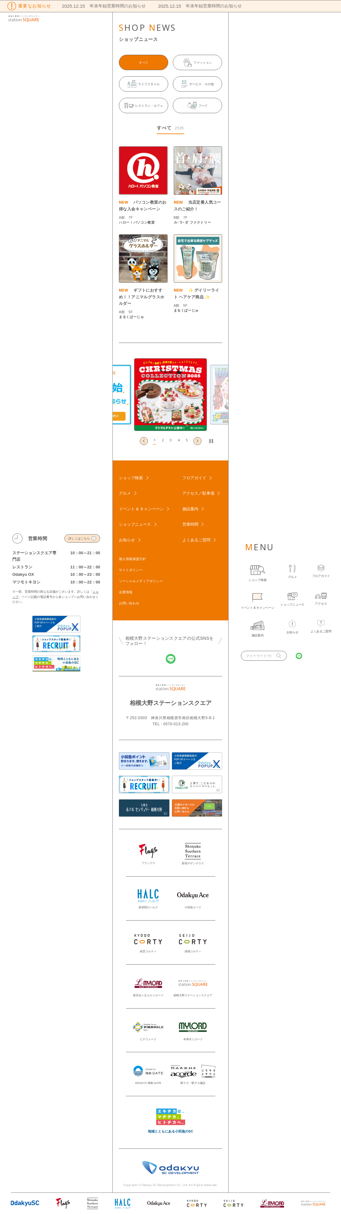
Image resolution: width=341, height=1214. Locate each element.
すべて (143, 62)
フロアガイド (194, 478)
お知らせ (127, 540)
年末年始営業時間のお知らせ (112, 5)
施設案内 (190, 509)
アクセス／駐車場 (198, 493)
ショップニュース (135, 524)
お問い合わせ (129, 603)
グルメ (125, 493)
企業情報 (125, 592)
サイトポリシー (131, 570)
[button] (155, 441)
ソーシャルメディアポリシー (141, 581)
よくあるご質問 (196, 540)
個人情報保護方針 (132, 559)
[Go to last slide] (144, 441)
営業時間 (190, 524)
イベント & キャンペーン (141, 509)
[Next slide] (197, 441)
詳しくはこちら (79, 538)
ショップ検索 (131, 478)
